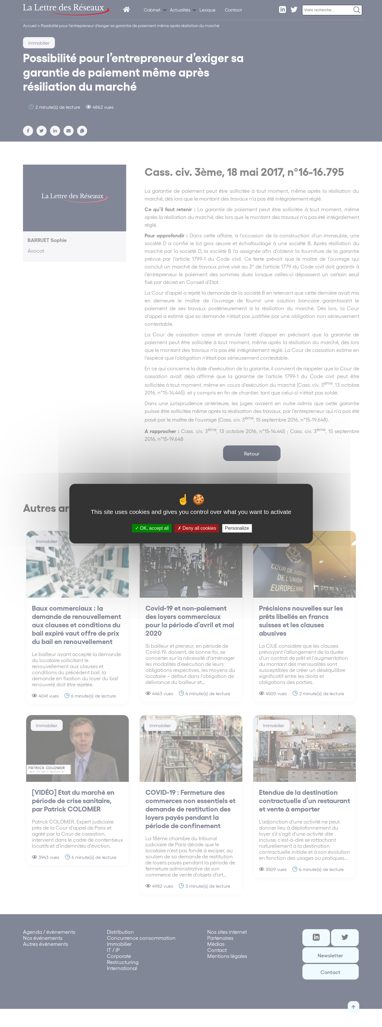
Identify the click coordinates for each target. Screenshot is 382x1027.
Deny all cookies (197, 528)
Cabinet (152, 9)
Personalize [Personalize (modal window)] (237, 528)
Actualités (180, 9)
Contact (233, 9)
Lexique (207, 9)
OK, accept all (152, 528)
